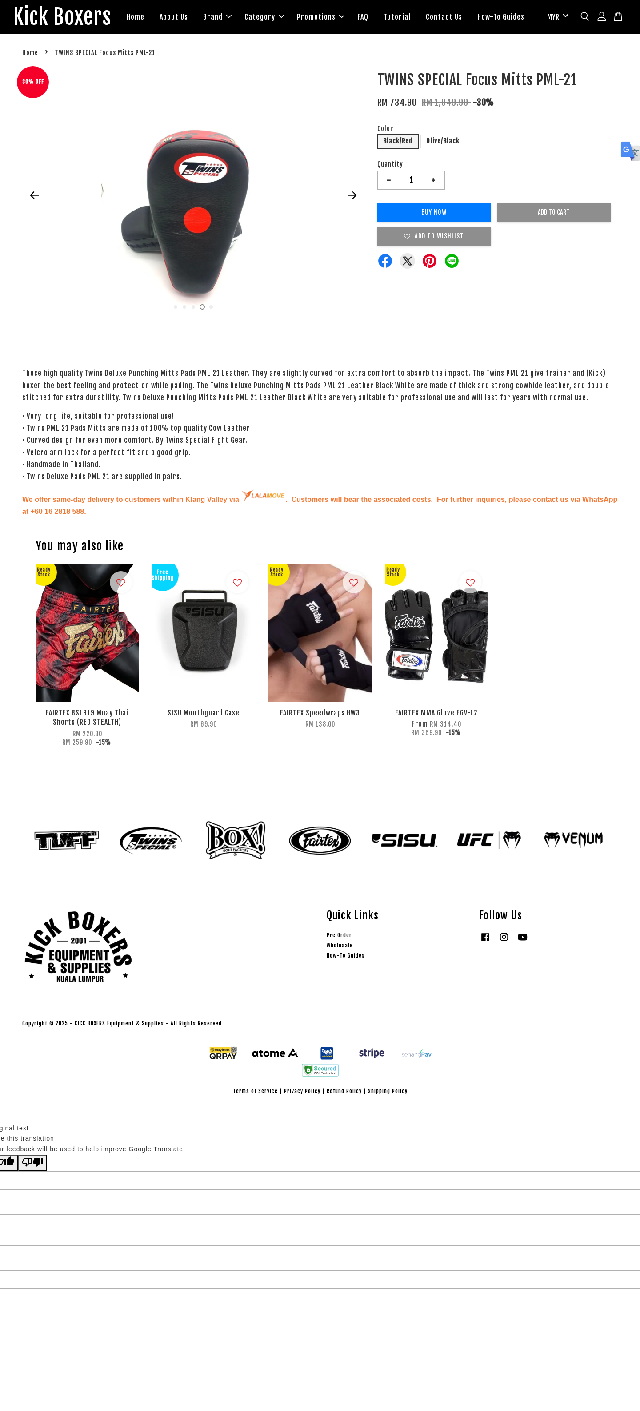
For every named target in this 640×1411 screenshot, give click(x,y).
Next (352, 195)
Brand (218, 16)
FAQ (363, 16)
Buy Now (434, 212)
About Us (174, 16)
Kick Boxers (62, 17)
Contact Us (444, 16)
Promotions (321, 16)
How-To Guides (501, 16)
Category (264, 16)
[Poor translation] (32, 1163)
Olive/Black (443, 141)
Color (385, 128)
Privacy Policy (302, 1091)
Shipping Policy (388, 1091)
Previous (34, 195)
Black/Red (397, 141)
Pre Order (339, 935)
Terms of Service (255, 1091)
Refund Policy (344, 1091)
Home (136, 16)
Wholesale (340, 945)
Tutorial (397, 16)
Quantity (390, 164)
